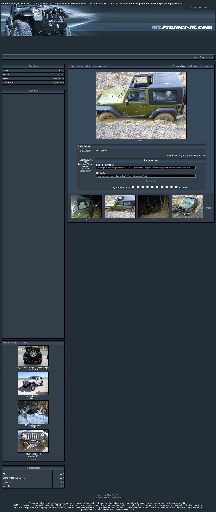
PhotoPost (111, 495)
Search (203, 57)
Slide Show (193, 66)
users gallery (85, 171)
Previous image (180, 66)
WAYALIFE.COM (199, 7)
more (33, 459)
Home (195, 57)
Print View (150, 181)
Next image (205, 66)
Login (210, 57)
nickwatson (101, 66)
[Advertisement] (108, 45)
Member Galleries (86, 66)
